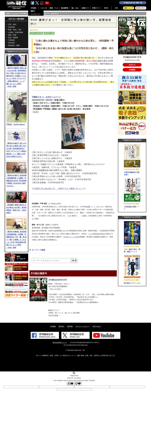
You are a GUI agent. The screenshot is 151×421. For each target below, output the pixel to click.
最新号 (33, 11)
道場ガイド (85, 8)
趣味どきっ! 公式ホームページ (47, 97)
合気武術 (11, 27)
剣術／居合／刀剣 (14, 30)
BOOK (106, 8)
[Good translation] (70, 384)
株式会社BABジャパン (60, 342)
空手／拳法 (12, 24)
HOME (8, 13)
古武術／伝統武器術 (15, 32)
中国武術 (11, 40)
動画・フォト (54, 8)
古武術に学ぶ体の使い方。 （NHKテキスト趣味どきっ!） (58, 188)
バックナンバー (35, 14)
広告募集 (53, 326)
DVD (116, 8)
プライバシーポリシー (82, 326)
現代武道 (11, 43)
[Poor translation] (78, 384)
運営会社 (61, 326)
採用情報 (70, 326)
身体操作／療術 (14, 45)
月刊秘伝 (33, 8)
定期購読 (132, 70)
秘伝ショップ (128, 8)
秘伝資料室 (64, 8)
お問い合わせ (96, 326)
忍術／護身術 (13, 37)
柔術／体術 (12, 35)
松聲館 (87, 207)
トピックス (43, 8)
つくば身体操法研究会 (96, 234)
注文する (132, 65)
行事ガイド (95, 8)
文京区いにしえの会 (70, 237)
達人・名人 (75, 8)
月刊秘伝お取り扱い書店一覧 (133, 3)
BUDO (140, 8)
